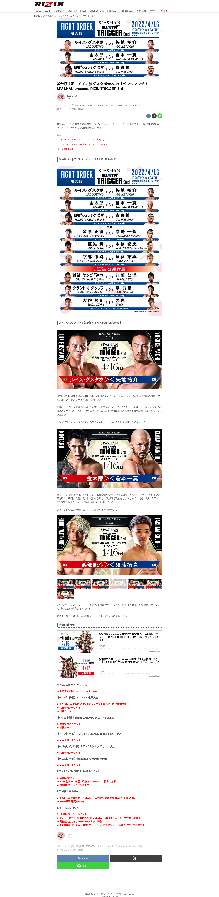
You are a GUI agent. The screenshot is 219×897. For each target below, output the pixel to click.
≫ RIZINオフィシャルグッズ (72, 814)
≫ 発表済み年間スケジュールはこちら (77, 691)
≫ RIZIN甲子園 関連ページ (71, 801)
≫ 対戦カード (64, 711)
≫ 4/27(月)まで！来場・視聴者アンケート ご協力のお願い (87, 781)
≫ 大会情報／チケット (69, 707)
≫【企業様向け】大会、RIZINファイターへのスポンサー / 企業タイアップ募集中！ (101, 825)
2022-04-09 (72, 96)
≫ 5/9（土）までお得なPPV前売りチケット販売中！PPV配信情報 (91, 704)
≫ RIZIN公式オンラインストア (73, 785)
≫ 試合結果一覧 (65, 777)
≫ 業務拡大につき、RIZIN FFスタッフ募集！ (81, 821)
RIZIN (69, 99)
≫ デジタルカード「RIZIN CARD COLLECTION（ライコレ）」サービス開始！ (99, 818)
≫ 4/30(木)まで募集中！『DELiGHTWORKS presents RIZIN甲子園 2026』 (96, 798)
